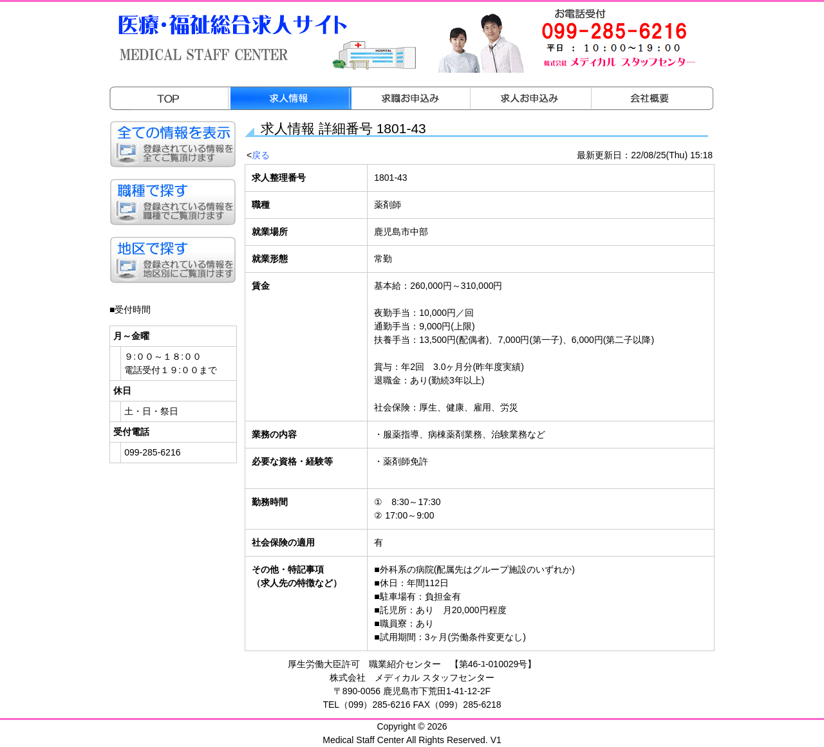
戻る (261, 155)
